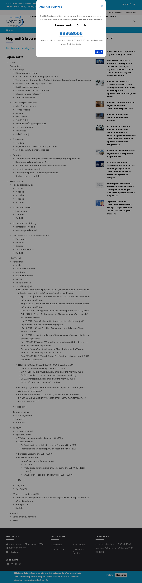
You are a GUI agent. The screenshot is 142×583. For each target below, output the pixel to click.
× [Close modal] (102, 6)
